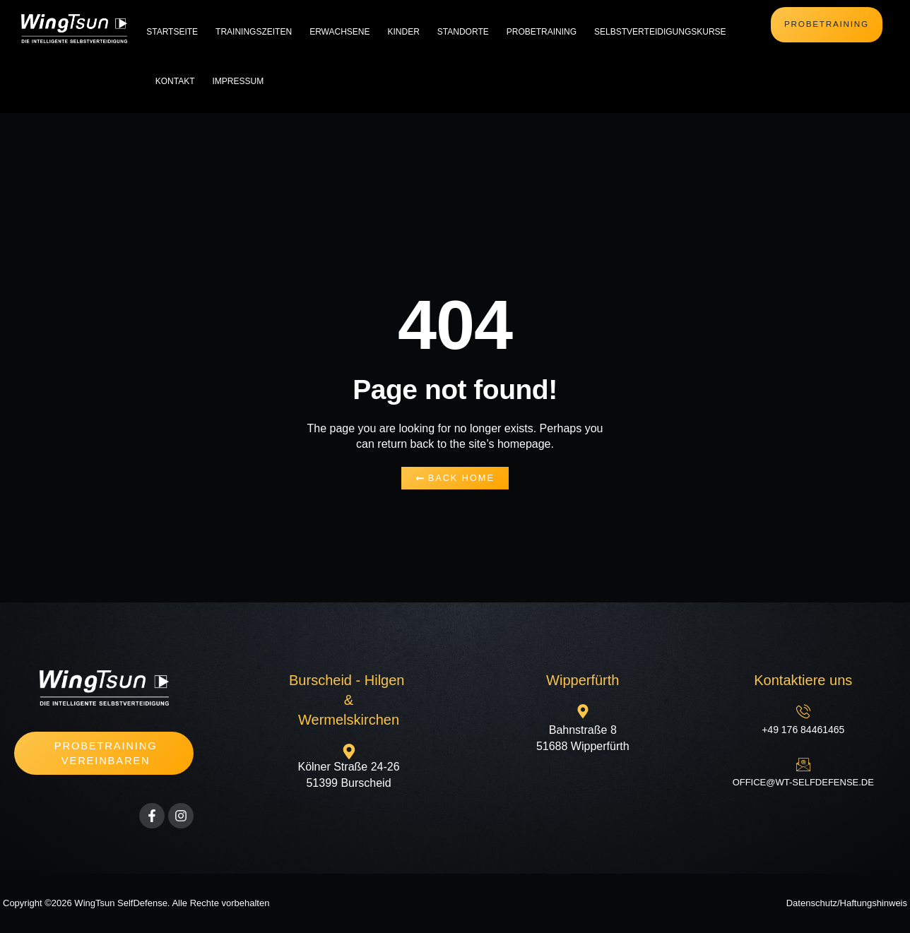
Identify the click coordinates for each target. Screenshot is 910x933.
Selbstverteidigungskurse (660, 32)
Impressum (238, 81)
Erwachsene (339, 32)
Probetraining (542, 32)
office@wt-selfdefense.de (803, 782)
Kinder (403, 32)
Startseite (172, 32)
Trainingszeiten (253, 32)
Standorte (463, 32)
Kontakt (175, 81)
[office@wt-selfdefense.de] (803, 764)
